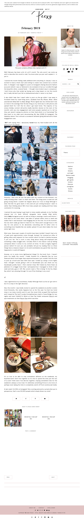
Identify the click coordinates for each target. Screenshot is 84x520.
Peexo (66, 152)
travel (70, 169)
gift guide (70, 180)
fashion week (70, 175)
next (53, 477)
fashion (70, 166)
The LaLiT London (20, 294)
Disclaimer (51, 507)
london (70, 182)
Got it (47, 9)
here (18, 265)
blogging (70, 177)
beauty (70, 171)
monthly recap (36, 32)
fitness (70, 191)
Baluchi (51, 296)
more (70, 58)
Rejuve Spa (24, 298)
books (70, 189)
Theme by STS (61, 512)
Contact (41, 507)
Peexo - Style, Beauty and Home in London (43, 512)
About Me (32, 507)
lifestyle (70, 184)
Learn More (39, 9)
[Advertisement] (70, 287)
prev (8, 477)
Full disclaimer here (72, 102)
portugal (70, 173)
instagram (70, 186)
